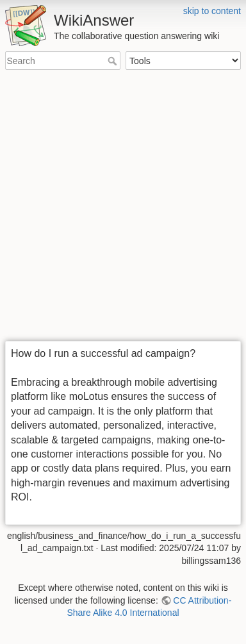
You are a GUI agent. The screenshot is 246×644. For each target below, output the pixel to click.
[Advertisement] (123, 206)
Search (114, 60)
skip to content (212, 11)
